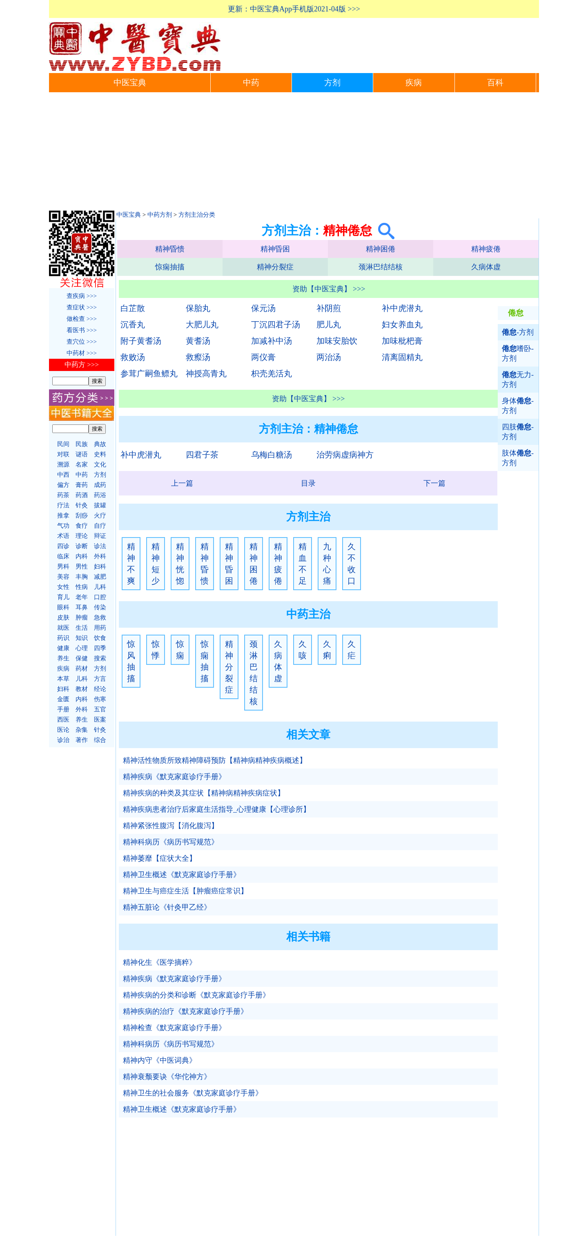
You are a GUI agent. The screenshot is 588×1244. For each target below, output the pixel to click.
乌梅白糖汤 (271, 454)
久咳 (302, 650)
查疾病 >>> (82, 296)
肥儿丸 (328, 324)
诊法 (100, 546)
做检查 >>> (82, 318)
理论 (82, 536)
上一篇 (182, 483)
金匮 (63, 699)
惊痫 (180, 650)
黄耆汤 (198, 340)
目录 (308, 483)
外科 (100, 556)
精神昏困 (275, 249)
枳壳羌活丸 (271, 373)
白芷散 (132, 308)
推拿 (63, 515)
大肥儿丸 (202, 324)
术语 (63, 536)
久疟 (351, 650)
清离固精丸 (402, 357)
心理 (82, 648)
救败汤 (132, 357)
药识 (63, 638)
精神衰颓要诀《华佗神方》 (167, 1077)
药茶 (63, 495)
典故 (100, 444)
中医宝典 (130, 82)
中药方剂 (159, 214)
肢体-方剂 (518, 458)
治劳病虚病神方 (345, 454)
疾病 (413, 82)
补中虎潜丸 (402, 308)
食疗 (82, 525)
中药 (251, 82)
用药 (100, 627)
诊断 (82, 546)
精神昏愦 (170, 249)
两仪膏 (263, 357)
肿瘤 (82, 617)
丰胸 (82, 576)
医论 (63, 729)
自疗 (100, 525)
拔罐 (100, 505)
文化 (100, 464)
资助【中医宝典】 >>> (328, 289)
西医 (63, 719)
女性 (63, 587)
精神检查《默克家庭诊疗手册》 (174, 1028)
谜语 (82, 454)
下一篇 (434, 483)
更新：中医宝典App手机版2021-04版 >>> (294, 9)
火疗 (100, 515)
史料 (100, 454)
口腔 (100, 597)
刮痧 (82, 515)
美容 (63, 576)
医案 (100, 719)
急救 (100, 617)
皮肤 (63, 617)
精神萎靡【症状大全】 (159, 858)
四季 (100, 648)
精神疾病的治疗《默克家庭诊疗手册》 (185, 1011)
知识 (82, 638)
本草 (63, 678)
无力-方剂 (518, 380)
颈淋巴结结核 (381, 267)
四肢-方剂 (518, 432)
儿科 (100, 587)
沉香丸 (132, 324)
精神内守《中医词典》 (159, 1060)
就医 (63, 627)
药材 (82, 668)
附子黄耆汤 (140, 340)
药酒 (82, 495)
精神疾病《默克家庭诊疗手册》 (174, 777)
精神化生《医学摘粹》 (159, 962)
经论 (100, 689)
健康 (63, 648)
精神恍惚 (180, 563)
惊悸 (155, 650)
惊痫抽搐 (170, 267)
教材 (82, 689)
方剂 (332, 82)
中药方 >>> (82, 365)
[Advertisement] (294, 153)
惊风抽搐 (131, 661)
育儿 (63, 597)
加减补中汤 (271, 340)
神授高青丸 (206, 373)
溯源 (63, 464)
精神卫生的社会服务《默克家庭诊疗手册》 (193, 1093)
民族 (82, 444)
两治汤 (328, 357)
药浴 (100, 495)
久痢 (327, 650)
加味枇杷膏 (402, 340)
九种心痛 (327, 563)
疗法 (63, 505)
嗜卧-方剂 (518, 353)
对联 (63, 454)
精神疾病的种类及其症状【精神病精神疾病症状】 (204, 793)
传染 (100, 607)
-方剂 (518, 332)
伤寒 (100, 699)
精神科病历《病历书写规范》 (170, 842)
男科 (63, 566)
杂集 (82, 729)
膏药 (82, 485)
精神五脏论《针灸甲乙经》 (167, 907)
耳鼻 (82, 607)
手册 (63, 709)
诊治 (63, 740)
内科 (82, 556)
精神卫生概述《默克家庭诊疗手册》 (182, 875)
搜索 (100, 658)
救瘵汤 (198, 357)
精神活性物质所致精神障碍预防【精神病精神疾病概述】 (215, 760)
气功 (63, 525)
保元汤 (263, 308)
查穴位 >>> (82, 341)
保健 (82, 658)
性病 (82, 587)
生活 (82, 627)
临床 (63, 556)
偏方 (63, 485)
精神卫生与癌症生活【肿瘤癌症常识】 (185, 891)
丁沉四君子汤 (275, 324)
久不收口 (351, 563)
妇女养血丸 (402, 324)
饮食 (100, 638)
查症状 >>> (82, 307)
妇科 (100, 566)
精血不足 (302, 563)
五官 (100, 709)
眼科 (63, 607)
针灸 (82, 505)
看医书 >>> (82, 330)
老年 (82, 597)
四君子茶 (202, 454)
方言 (100, 678)
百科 (495, 82)
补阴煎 (328, 308)
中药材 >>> (82, 353)
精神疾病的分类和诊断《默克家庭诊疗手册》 (196, 995)
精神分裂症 (275, 267)
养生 (63, 658)
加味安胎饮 (336, 340)
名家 (82, 464)
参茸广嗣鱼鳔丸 (149, 373)
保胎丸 (198, 308)
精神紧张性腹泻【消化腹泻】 (170, 826)
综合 (100, 740)
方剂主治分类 (196, 214)
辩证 (100, 536)
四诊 (63, 546)
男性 (82, 566)
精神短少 (155, 563)
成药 (100, 485)
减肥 (100, 576)
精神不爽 (131, 563)
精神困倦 (380, 249)
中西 (63, 474)
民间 (63, 444)
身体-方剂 (518, 406)
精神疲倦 (486, 249)
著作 (82, 740)
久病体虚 (486, 267)
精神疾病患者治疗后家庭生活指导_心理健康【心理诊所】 (216, 809)
